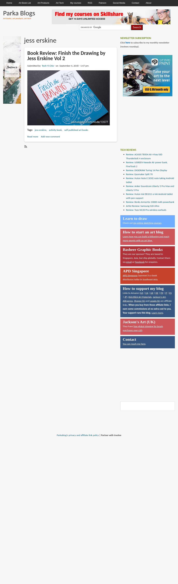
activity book (55, 129)
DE (156, 293)
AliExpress (128, 300)
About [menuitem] (148, 3)
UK (151, 293)
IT (166, 293)
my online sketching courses (147, 222)
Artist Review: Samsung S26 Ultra (142, 205)
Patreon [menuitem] (102, 3)
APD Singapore (130, 275)
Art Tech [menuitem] (60, 3)
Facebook (140, 261)
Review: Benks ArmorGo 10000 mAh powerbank (150, 202)
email (129, 261)
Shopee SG (139, 300)
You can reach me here (134, 343)
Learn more (157, 312)
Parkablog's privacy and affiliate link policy (78, 435)
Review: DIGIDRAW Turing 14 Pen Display (146, 170)
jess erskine (40, 129)
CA (146, 293)
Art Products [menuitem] (43, 3)
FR (162, 293)
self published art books (76, 129)
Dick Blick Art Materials (140, 296)
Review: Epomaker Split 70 (139, 174)
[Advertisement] (145, 120)
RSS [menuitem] (90, 3)
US (141, 293)
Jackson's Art (159, 296)
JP (125, 296)
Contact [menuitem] (135, 3)
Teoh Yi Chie (48, 65)
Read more (32, 136)
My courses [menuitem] (75, 3)
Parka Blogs (19, 13)
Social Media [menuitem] (119, 3)
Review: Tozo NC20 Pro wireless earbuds (146, 209)
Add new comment (50, 136)
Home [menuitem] (9, 3)
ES (170, 293)
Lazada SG (155, 300)
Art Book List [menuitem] (25, 3)
